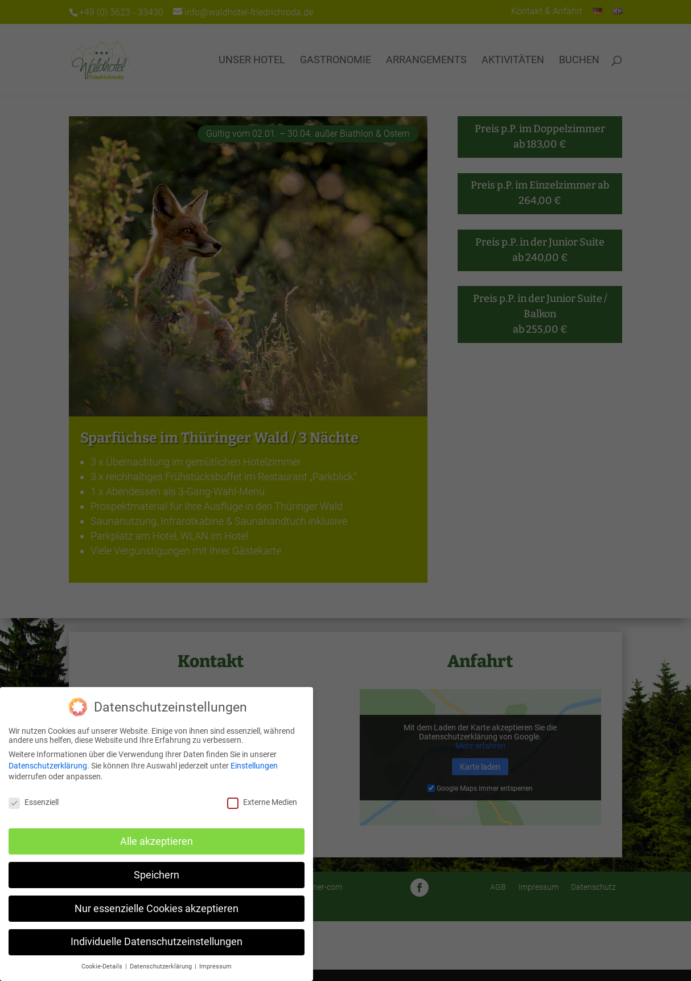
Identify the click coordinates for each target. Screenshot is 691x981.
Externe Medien (262, 802)
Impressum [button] (215, 966)
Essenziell (34, 802)
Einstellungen (254, 765)
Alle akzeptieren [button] (156, 841)
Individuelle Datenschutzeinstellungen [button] (156, 941)
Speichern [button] (156, 875)
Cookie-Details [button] (102, 966)
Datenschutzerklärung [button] (162, 966)
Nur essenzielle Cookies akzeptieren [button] (156, 908)
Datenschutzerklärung (48, 765)
